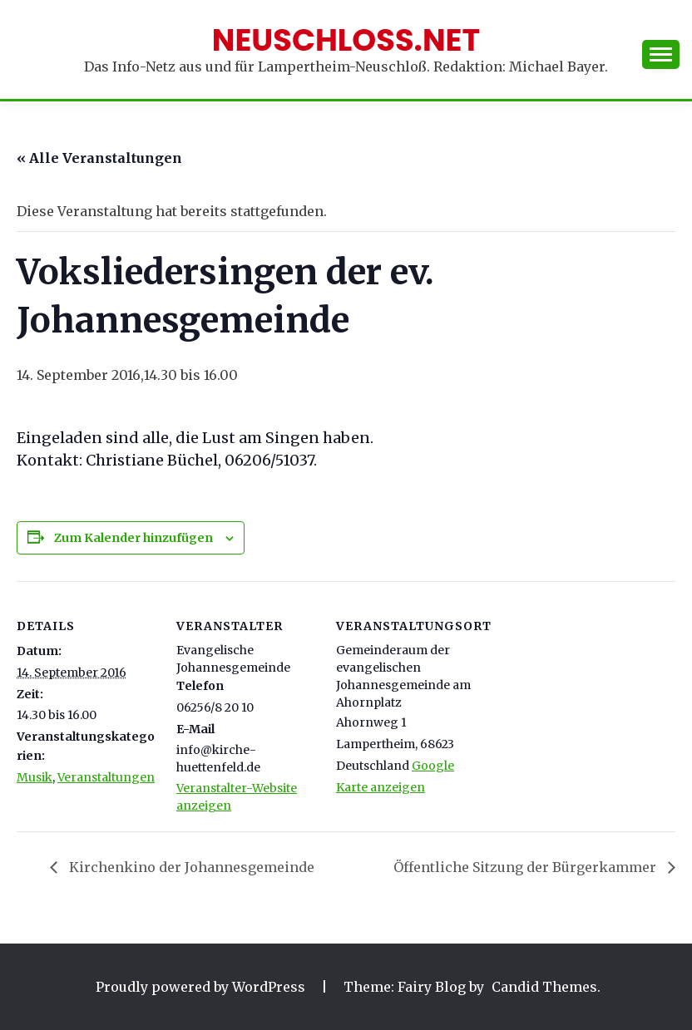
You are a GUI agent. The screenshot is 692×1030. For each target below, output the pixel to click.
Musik (34, 777)
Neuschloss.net (346, 40)
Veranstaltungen (106, 777)
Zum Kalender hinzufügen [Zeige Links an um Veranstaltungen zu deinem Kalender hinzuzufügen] (133, 537)
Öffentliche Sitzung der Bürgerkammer (526, 867)
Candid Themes (544, 986)
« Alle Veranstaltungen (99, 158)
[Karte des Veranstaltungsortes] (583, 695)
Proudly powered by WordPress (202, 986)
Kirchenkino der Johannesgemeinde (190, 867)
